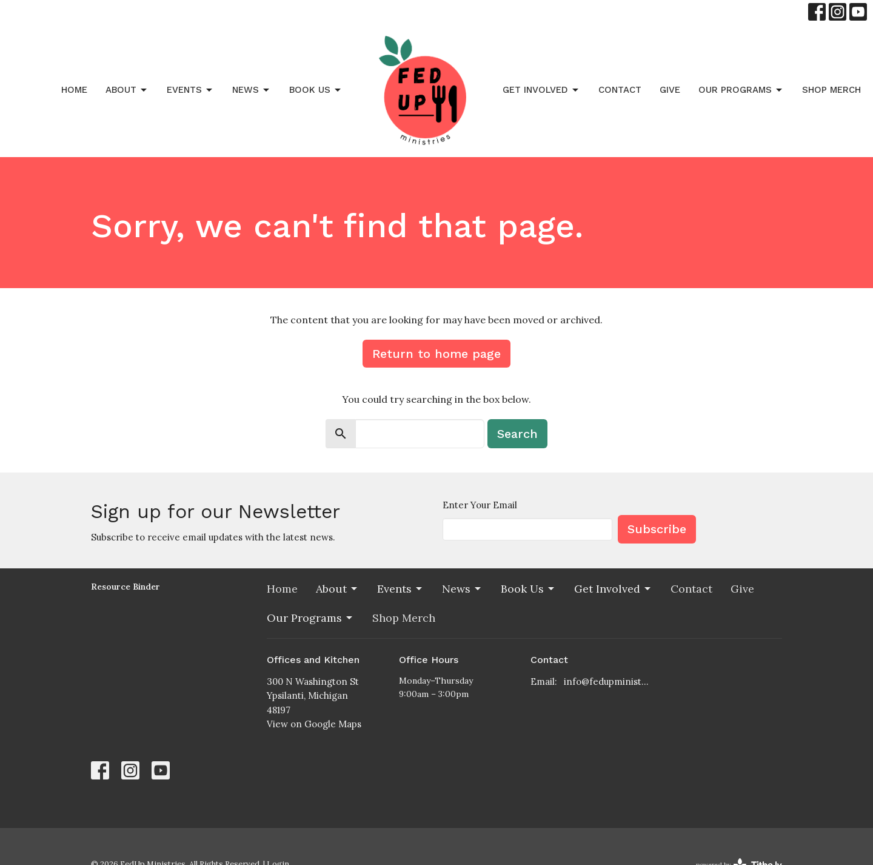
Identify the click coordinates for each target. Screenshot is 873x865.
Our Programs (741, 90)
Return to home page (436, 353)
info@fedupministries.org (607, 681)
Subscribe (656, 529)
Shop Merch (831, 89)
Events (190, 90)
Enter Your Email (480, 505)
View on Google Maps (314, 724)
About (127, 90)
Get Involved (541, 90)
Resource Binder (125, 586)
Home (74, 89)
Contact (619, 89)
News (251, 90)
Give (670, 89)
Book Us (316, 90)
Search (517, 433)
